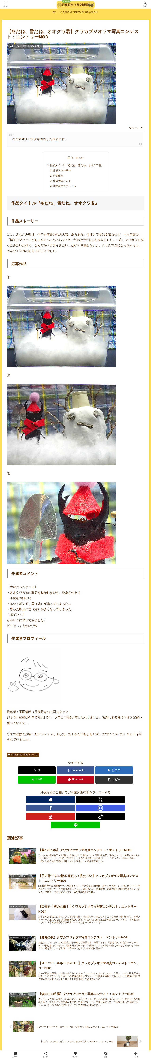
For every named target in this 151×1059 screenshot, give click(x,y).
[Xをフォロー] (59, 791)
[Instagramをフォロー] (75, 791)
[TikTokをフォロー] (91, 791)
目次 (70, 158)
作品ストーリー (61, 170)
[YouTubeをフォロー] (83, 791)
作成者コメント (61, 182)
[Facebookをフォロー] (67, 791)
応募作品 (57, 176)
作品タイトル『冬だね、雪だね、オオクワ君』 (76, 165)
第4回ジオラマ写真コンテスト (23, 756)
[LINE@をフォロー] (99, 791)
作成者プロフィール (64, 187)
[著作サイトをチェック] (52, 791)
